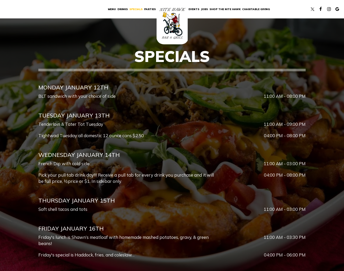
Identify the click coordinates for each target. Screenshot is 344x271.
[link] (172, 24)
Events (193, 9)
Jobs (204, 9)
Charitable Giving (256, 9)
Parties (150, 9)
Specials (136, 9)
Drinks (122, 9)
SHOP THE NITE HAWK (225, 9)
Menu (112, 9)
